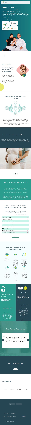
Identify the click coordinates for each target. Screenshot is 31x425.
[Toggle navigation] (27, 2)
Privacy (14, 416)
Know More (15, 236)
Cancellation (9, 416)
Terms (4, 416)
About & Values (7, 413)
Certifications (9, 418)
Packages (13, 413)
